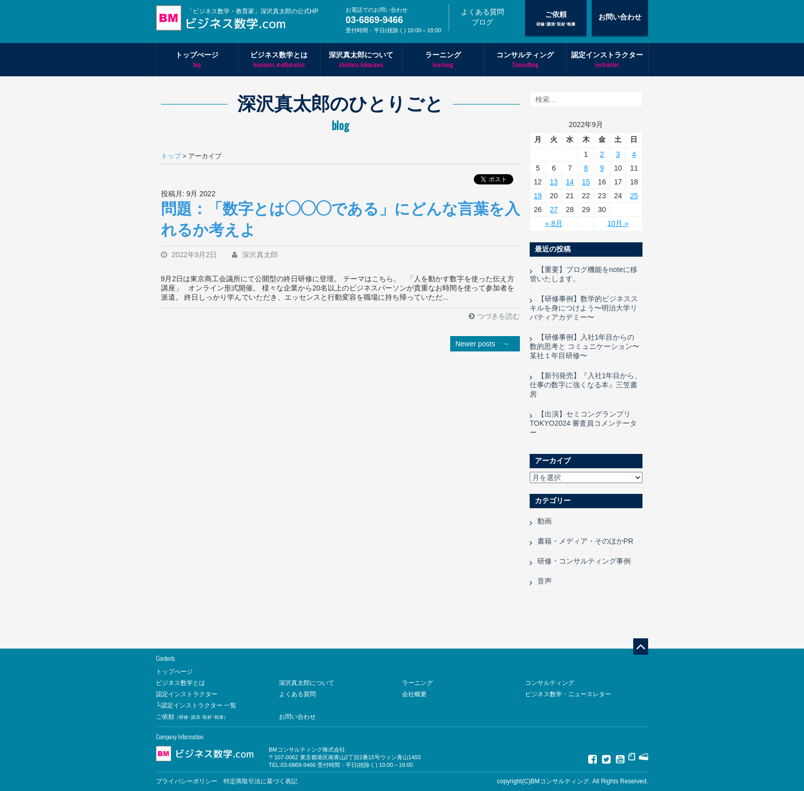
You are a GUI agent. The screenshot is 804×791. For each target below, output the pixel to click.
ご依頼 (555, 18)
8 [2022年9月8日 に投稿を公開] (586, 168)
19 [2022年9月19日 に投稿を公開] (538, 196)
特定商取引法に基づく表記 (260, 781)
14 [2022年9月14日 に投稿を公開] (570, 182)
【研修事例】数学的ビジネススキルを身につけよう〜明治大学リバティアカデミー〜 (584, 308)
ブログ (482, 22)
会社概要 (414, 694)
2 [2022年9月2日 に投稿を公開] (602, 154)
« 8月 (553, 223)
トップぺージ (197, 60)
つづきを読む (498, 316)
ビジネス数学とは (279, 60)
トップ (171, 156)
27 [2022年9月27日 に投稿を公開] (554, 209)
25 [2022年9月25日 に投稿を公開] (634, 196)
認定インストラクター (607, 60)
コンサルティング (525, 60)
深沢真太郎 (260, 255)
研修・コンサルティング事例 (584, 561)
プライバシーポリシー (186, 781)
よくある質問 (482, 12)
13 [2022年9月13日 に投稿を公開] (554, 182)
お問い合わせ (619, 17)
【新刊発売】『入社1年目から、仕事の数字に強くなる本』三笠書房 (586, 384)
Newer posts (485, 344)
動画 (544, 521)
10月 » (618, 223)
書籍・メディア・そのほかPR (585, 541)
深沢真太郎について (361, 60)
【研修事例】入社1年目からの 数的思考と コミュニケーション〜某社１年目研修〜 (584, 346)
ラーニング (443, 60)
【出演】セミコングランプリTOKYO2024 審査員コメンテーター (583, 423)
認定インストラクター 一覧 (198, 705)
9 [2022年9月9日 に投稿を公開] (602, 168)
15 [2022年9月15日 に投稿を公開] (586, 182)
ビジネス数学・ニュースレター (568, 694)
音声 (544, 581)
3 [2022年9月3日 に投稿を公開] (618, 154)
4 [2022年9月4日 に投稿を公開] (634, 154)
